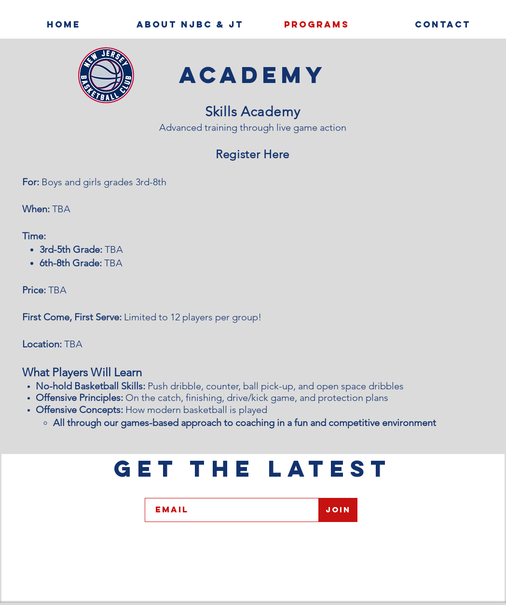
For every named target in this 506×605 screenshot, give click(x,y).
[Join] (338, 510)
